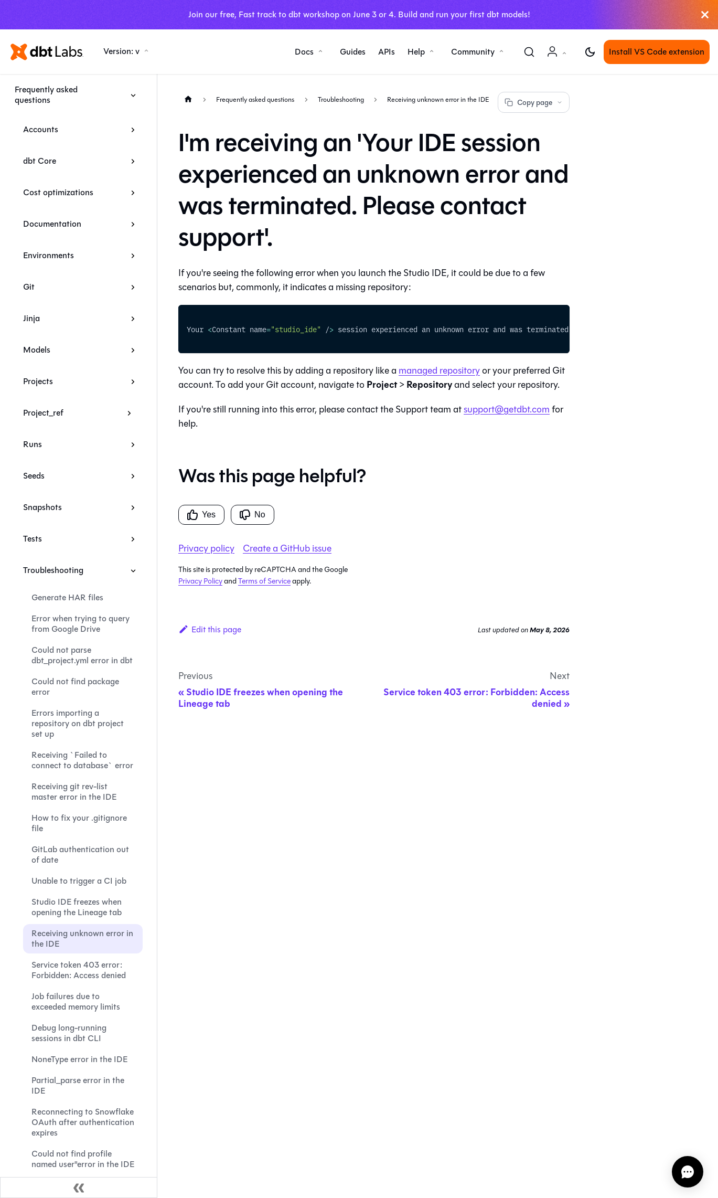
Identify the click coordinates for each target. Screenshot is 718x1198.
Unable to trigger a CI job (78, 881)
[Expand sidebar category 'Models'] (133, 350)
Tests (32, 539)
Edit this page (209, 629)
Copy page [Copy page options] (534, 102)
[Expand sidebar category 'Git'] (133, 287)
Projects (38, 381)
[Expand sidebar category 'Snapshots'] (133, 507)
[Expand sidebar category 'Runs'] (133, 444)
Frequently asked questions (46, 94)
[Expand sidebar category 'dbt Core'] (133, 161)
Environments (48, 255)
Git (29, 287)
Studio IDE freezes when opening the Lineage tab (76, 907)
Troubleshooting (53, 570)
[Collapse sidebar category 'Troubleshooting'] (133, 570)
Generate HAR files (67, 597)
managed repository (439, 370)
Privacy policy (206, 548)
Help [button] (416, 52)
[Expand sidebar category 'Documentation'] (133, 224)
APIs (386, 52)
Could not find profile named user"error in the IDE (82, 1159)
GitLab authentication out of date (80, 854)
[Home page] (188, 99)
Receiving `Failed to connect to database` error (82, 760)
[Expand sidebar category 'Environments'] (133, 255)
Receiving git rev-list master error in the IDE (73, 791)
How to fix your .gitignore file (79, 823)
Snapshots (42, 507)
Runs (32, 444)
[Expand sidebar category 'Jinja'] (133, 318)
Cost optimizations (58, 192)
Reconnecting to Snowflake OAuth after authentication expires (82, 1122)
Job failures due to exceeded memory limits (75, 1001)
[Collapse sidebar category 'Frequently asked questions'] (133, 95)
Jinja (31, 318)
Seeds (34, 476)
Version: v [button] (121, 51)
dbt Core (39, 161)
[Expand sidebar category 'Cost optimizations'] (133, 192)
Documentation (52, 224)
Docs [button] (304, 52)
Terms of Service (264, 581)
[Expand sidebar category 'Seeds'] (133, 476)
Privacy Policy (200, 581)
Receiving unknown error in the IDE (82, 938)
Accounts (40, 129)
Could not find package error (75, 686)
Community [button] (473, 52)
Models (36, 350)
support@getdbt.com (507, 409)
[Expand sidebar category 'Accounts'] (133, 129)
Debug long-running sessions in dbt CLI (68, 1033)
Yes (201, 515)
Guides (353, 52)
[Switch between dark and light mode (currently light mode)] (590, 51)
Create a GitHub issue (287, 548)
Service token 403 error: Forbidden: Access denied (78, 970)
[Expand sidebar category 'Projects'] (133, 381)
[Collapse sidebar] (78, 1187)
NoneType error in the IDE (79, 1059)
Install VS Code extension (656, 52)
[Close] (705, 14)
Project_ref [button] (43, 413)
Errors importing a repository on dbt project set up (77, 723)
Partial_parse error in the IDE (77, 1085)
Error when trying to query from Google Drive (80, 623)
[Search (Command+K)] (529, 52)
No (252, 515)
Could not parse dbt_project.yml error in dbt (82, 655)
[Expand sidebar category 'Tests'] (133, 539)
